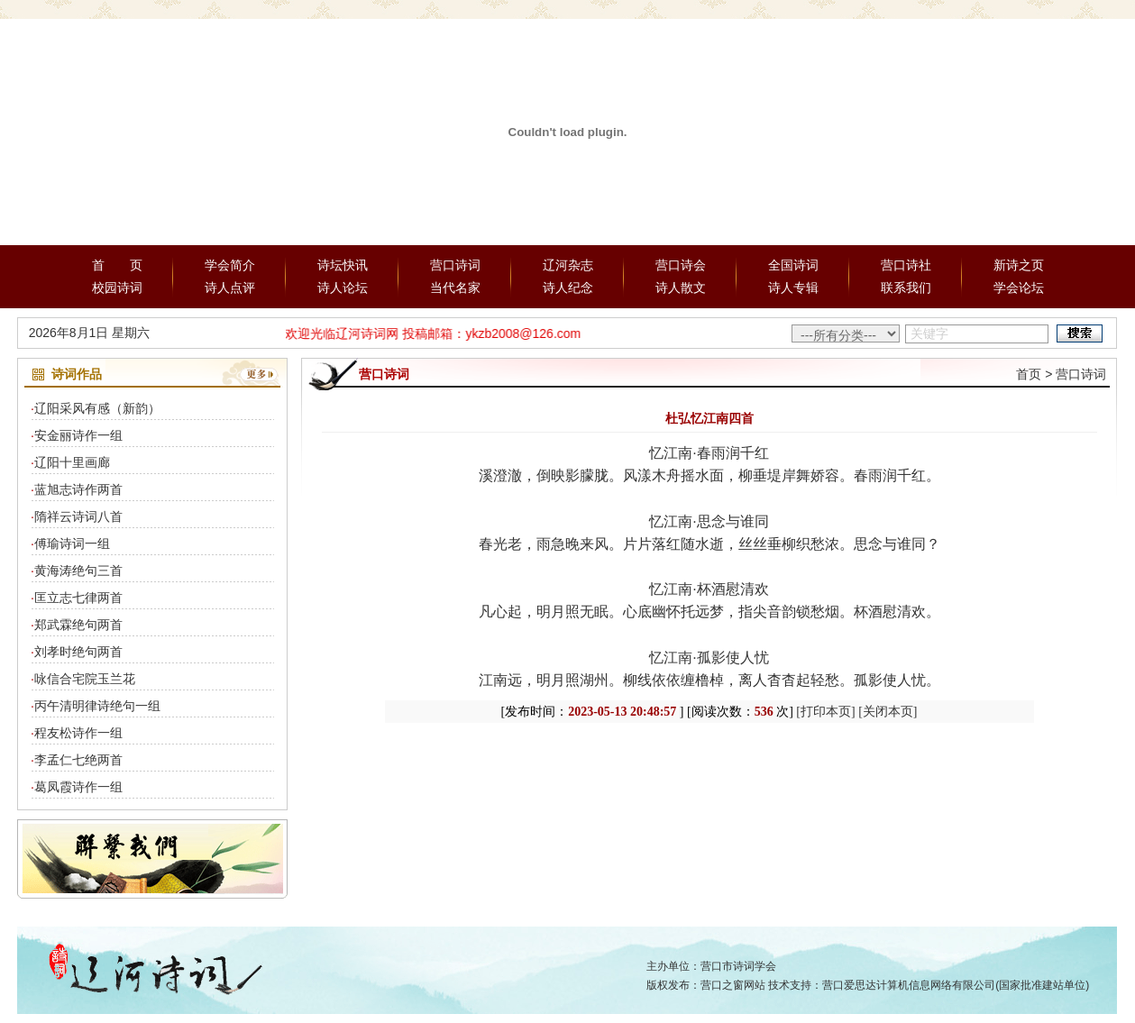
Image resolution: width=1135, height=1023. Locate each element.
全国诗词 (793, 265)
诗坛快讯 (342, 265)
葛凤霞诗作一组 (78, 787)
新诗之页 (1018, 265)
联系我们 (906, 287)
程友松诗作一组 (78, 733)
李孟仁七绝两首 (78, 760)
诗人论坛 (342, 287)
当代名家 (455, 287)
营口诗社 (906, 265)
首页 (1028, 374)
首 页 (117, 265)
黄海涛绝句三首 (78, 570)
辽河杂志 (568, 265)
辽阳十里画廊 (72, 462)
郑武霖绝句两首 (78, 624)
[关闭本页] (887, 711)
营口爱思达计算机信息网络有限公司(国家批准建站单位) (955, 985)
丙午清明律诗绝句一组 (97, 706)
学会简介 (230, 265)
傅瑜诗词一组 (72, 543)
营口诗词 (455, 265)
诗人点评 (230, 287)
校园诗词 (117, 287)
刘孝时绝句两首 (78, 651)
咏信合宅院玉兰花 (84, 678)
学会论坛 (1018, 287)
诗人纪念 (568, 287)
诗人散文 (680, 287)
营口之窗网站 (732, 985)
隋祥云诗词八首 (78, 516)
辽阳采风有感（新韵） (97, 408)
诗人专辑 (793, 287)
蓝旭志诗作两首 (78, 489)
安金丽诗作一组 (78, 435)
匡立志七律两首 (78, 597)
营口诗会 (680, 265)
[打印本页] (825, 711)
